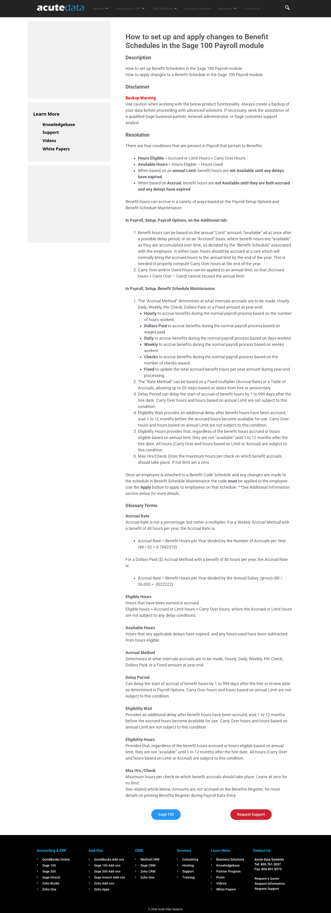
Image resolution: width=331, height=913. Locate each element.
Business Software (209, 5)
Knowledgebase (59, 124)
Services (101, 5)
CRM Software (171, 5)
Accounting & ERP (51, 850)
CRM (139, 850)
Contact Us (102, 11)
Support (51, 132)
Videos (49, 140)
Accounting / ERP (134, 5)
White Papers (56, 149)
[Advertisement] (67, 59)
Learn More (46, 114)
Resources (241, 5)
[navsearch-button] (287, 8)
